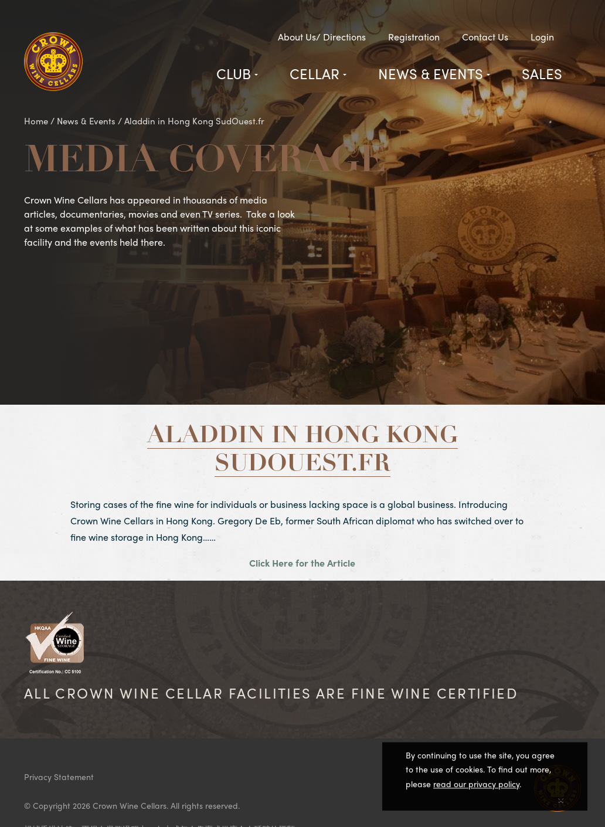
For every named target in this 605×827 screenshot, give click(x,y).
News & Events (430, 73)
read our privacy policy (476, 785)
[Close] (561, 799)
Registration (414, 36)
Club (233, 73)
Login (542, 36)
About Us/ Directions (322, 36)
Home (36, 120)
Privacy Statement (59, 776)
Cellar (314, 73)
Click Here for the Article (302, 563)
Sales (542, 73)
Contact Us (485, 36)
